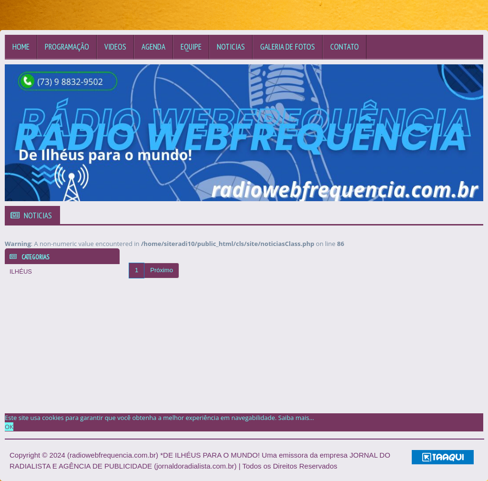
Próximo (161, 270)
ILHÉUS (21, 271)
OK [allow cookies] (9, 426)
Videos (115, 46)
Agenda (153, 46)
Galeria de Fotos (287, 46)
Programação (67, 46)
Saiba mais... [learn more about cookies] (296, 417)
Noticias (231, 46)
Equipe (191, 46)
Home (21, 46)
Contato (344, 46)
